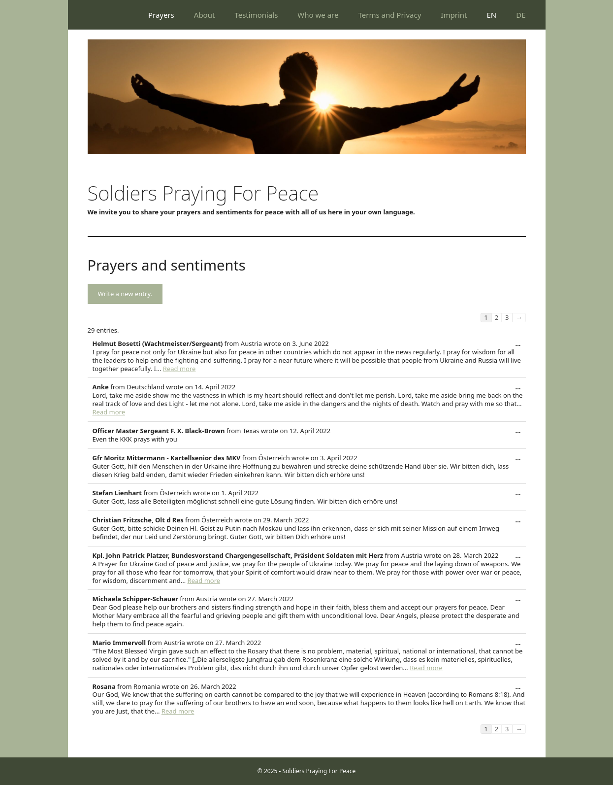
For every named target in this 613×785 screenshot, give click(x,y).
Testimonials (256, 15)
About (204, 15)
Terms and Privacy (389, 15)
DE (520, 15)
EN (491, 15)
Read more (179, 368)
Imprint (454, 15)
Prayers (161, 15)
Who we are (317, 15)
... (521, 346)
